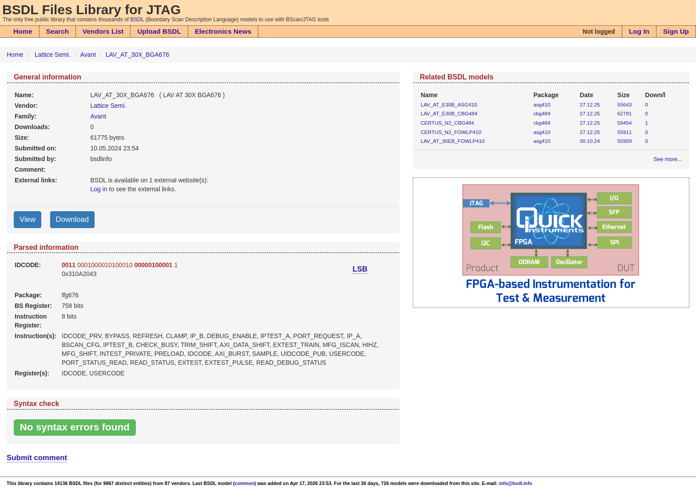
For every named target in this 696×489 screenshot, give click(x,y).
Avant (88, 54)
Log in (99, 189)
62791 (624, 113)
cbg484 (542, 113)
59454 (624, 123)
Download (72, 219)
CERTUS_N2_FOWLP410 (451, 132)
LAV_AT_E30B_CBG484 (449, 113)
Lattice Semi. (53, 54)
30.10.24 (590, 141)
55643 (624, 104)
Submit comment (37, 458)
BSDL (137, 19)
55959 (624, 141)
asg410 (542, 104)
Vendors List (103, 31)
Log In (639, 31)
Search (57, 31)
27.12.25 (590, 104)
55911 (624, 132)
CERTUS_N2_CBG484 (447, 123)
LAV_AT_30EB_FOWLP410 (453, 141)
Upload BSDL (159, 31)
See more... (667, 159)
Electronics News (223, 31)
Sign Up (676, 31)
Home (22, 31)
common (245, 483)
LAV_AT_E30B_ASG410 (449, 104)
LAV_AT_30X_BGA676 (137, 54)
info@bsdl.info (515, 483)
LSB (360, 269)
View (28, 219)
